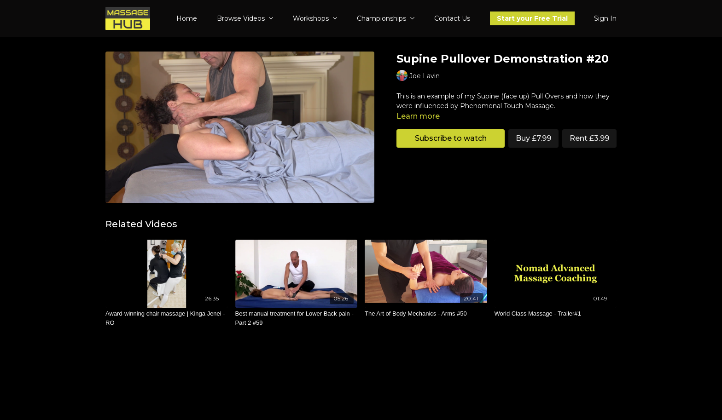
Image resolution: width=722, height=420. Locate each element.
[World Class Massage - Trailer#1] (556, 313)
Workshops (315, 18)
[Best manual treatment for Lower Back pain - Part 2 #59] (296, 318)
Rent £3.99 (589, 138)
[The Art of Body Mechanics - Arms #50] (426, 313)
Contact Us (452, 18)
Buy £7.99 (533, 138)
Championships (386, 18)
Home (186, 18)
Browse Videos (245, 18)
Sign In (605, 18)
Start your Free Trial (532, 18)
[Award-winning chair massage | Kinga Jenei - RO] (166, 318)
